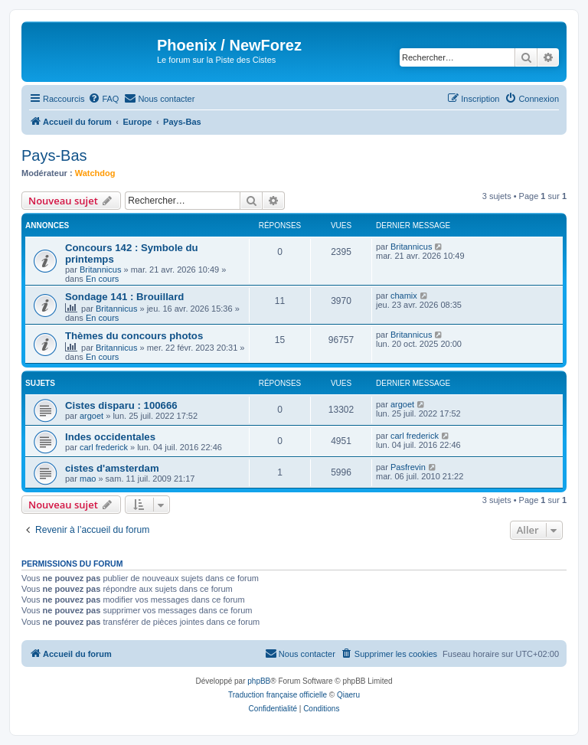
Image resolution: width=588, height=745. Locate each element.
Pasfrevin (408, 467)
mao (88, 478)
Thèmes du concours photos (134, 335)
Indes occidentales (110, 437)
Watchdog (95, 173)
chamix (403, 295)
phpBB (258, 681)
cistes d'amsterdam (112, 468)
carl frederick (104, 447)
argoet (91, 415)
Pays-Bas (54, 155)
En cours (102, 278)
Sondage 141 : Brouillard (124, 296)
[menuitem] (103, 99)
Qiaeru (348, 695)
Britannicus (100, 269)
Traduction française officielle (277, 695)
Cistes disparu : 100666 (121, 405)
